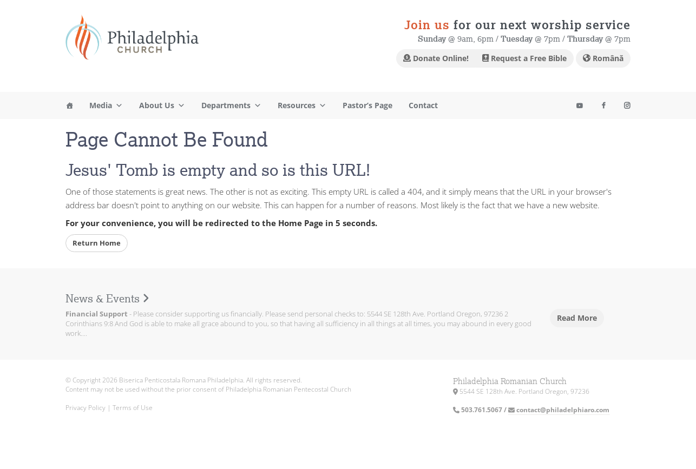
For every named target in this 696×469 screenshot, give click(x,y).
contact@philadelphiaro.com (558, 409)
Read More (577, 318)
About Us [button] (162, 105)
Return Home (97, 243)
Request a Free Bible (524, 58)
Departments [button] (231, 105)
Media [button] (106, 105)
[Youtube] (627, 105)
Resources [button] (302, 105)
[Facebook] (603, 105)
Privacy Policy (85, 407)
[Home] (69, 105)
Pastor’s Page (367, 105)
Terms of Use (133, 407)
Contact (423, 105)
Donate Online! (436, 58)
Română (603, 58)
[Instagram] (580, 105)
